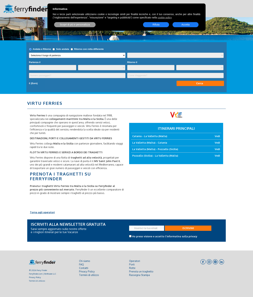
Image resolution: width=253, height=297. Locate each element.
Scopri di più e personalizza (75, 24)
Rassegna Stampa (139, 274)
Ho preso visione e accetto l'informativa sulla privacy (164, 236)
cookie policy (165, 17)
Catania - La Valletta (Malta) (149, 136)
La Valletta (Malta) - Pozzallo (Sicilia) (155, 149)
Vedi (217, 136)
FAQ (81, 264)
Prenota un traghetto (141, 271)
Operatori (134, 260)
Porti (132, 264)
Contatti (83, 267)
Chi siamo (84, 260)
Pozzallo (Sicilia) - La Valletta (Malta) (155, 155)
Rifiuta (156, 24)
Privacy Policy (35, 277)
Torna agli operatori (42, 212)
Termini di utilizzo (37, 280)
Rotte (132, 267)
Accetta (185, 24)
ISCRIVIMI (188, 228)
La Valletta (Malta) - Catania (149, 142)
